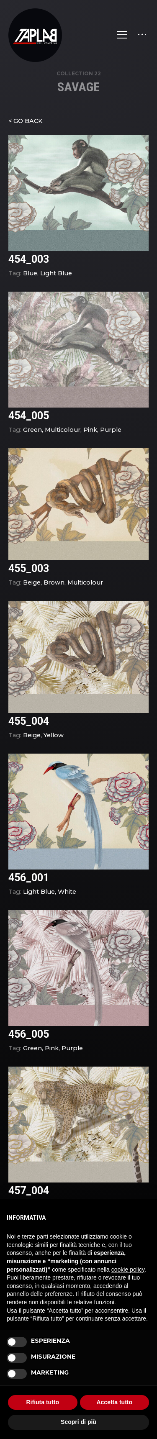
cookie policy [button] (127, 1269)
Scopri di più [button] (78, 1421)
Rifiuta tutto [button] (42, 1402)
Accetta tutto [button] (114, 1402)
